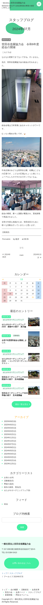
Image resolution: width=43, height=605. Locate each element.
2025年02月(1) (10, 434)
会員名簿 (35, 590)
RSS (6, 504)
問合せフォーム (22, 595)
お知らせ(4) (9, 477)
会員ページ (20, 592)
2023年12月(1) (10, 464)
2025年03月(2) (10, 431)
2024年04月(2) (10, 454)
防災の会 (8, 592)
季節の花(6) (9, 484)
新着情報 (8, 595)
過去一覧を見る (21, 404)
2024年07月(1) (10, 444)
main (21, 255)
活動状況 (25, 590)
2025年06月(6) (10, 421)
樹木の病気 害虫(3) (12, 487)
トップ (4, 573)
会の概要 (14, 590)
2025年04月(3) (10, 428)
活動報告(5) (9, 481)
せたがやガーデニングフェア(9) (17, 490)
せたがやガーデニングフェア (13, 320)
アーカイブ (21, 417)
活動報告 (6, 232)
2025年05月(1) (10, 425)
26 (33, 297)
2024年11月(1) (10, 438)
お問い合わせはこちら (21, 563)
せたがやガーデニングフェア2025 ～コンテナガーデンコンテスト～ (15, 361)
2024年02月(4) (10, 460)
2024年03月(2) (10, 457)
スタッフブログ (15, 573)
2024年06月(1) (10, 447)
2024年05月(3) (10, 451)
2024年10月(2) (10, 441)
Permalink (6, 239)
